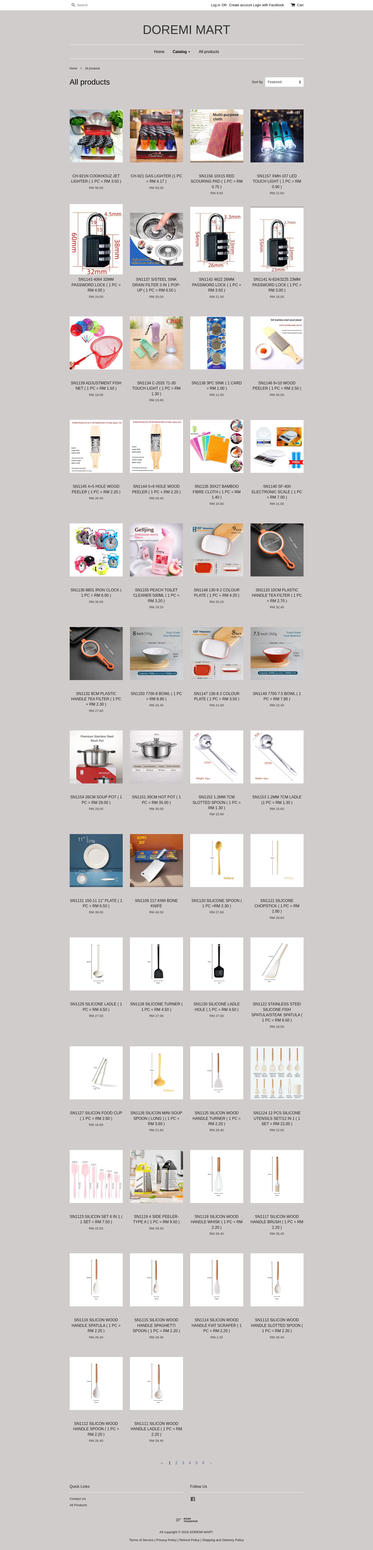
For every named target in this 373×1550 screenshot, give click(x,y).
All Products (78, 1505)
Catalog (181, 52)
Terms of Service (141, 1540)
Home (159, 52)
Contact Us (78, 1499)
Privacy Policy (166, 1540)
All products (209, 52)
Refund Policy (189, 1540)
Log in (215, 5)
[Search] (84, 5)
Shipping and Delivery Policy (223, 1540)
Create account (240, 5)
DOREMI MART (186, 30)
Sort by (257, 82)
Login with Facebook (268, 5)
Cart (300, 5)
